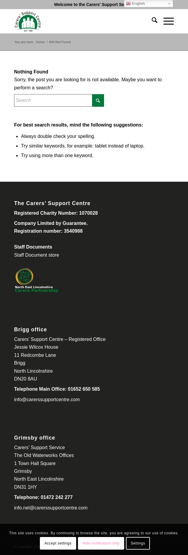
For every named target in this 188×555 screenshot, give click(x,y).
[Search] (151, 21)
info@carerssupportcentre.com (47, 399)
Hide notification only (101, 543)
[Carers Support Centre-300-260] (78, 21)
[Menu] (165, 21)
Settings (138, 543)
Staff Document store (36, 255)
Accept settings (57, 543)
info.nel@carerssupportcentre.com (51, 507)
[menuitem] (151, 21)
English (135, 3)
